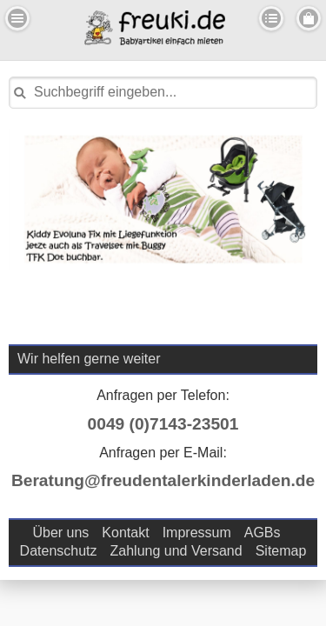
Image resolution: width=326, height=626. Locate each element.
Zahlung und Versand (176, 550)
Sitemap (281, 550)
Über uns (60, 532)
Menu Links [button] (17, 18)
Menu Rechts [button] (309, 18)
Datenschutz (58, 550)
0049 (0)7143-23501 (163, 424)
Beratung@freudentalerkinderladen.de (163, 480)
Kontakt (125, 532)
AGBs (262, 532)
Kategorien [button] (271, 18)
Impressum (197, 532)
